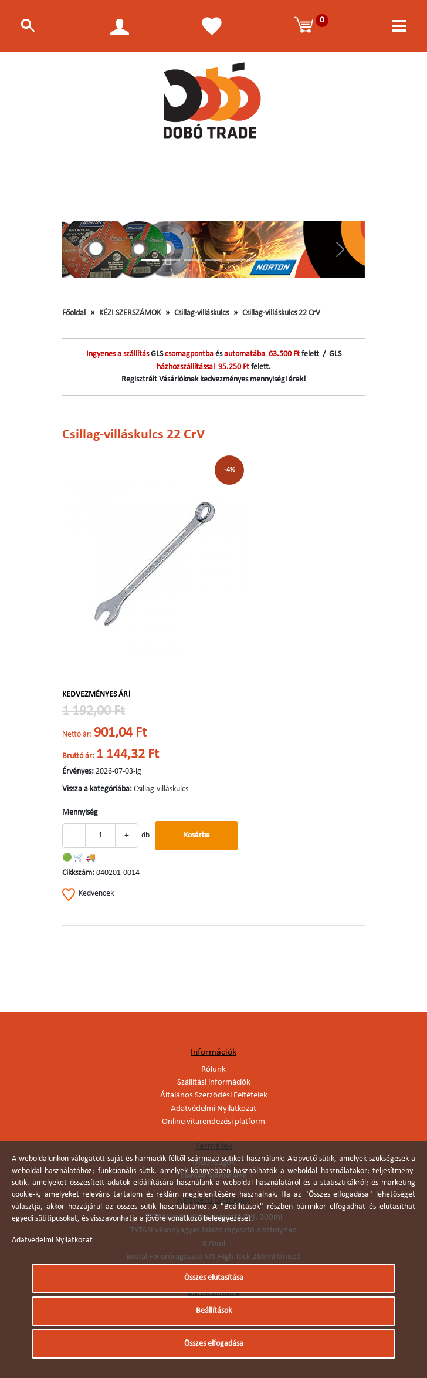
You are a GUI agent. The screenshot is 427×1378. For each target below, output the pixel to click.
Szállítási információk (213, 1082)
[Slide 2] (171, 260)
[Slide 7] (277, 260)
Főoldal (74, 313)
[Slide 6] (256, 260)
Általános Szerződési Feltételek (213, 1095)
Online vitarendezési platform (213, 1121)
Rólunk (213, 1069)
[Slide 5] (234, 260)
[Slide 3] (192, 260)
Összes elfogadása (213, 1343)
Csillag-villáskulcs (201, 313)
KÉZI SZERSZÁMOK (130, 313)
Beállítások (214, 1311)
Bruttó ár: (78, 756)
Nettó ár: (77, 734)
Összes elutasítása (213, 1278)
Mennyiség (80, 812)
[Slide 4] (213, 260)
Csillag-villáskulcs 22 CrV (281, 313)
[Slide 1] (150, 260)
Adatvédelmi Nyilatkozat (213, 1109)
